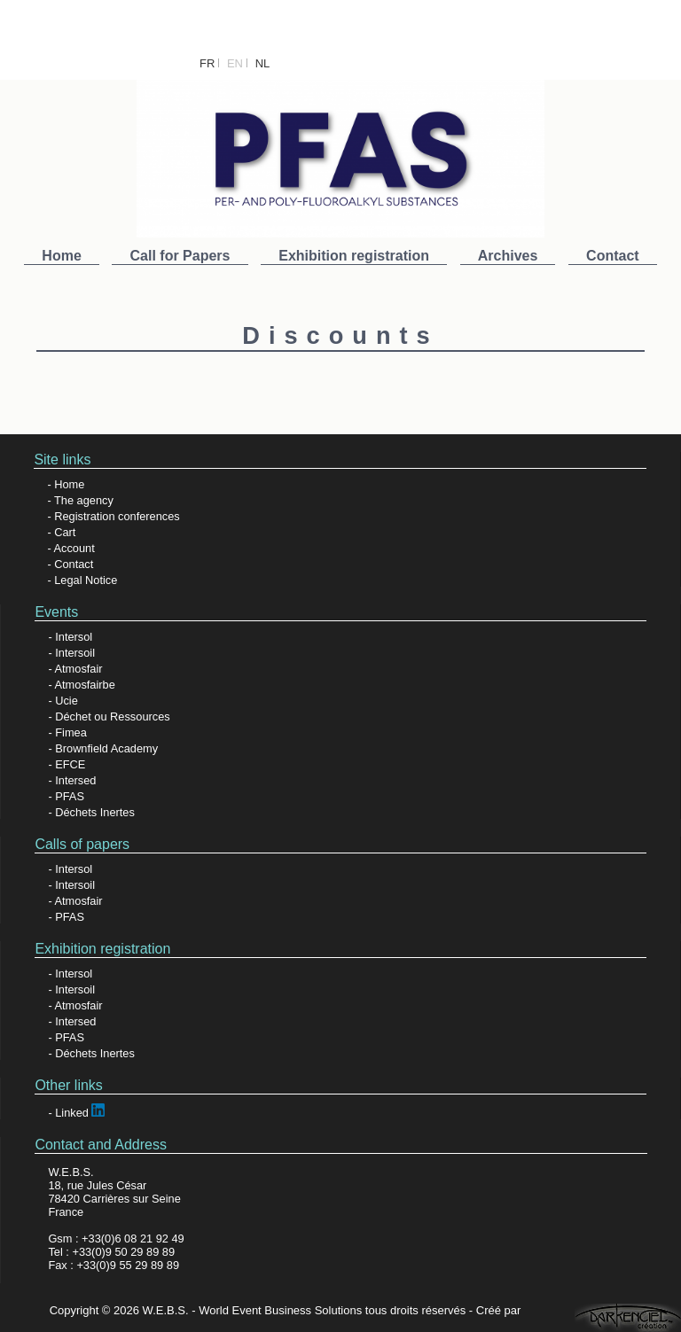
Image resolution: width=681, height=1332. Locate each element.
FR (207, 63)
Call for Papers (180, 255)
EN (235, 63)
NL (262, 63)
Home (61, 255)
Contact (612, 255)
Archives (508, 255)
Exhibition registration (353, 255)
